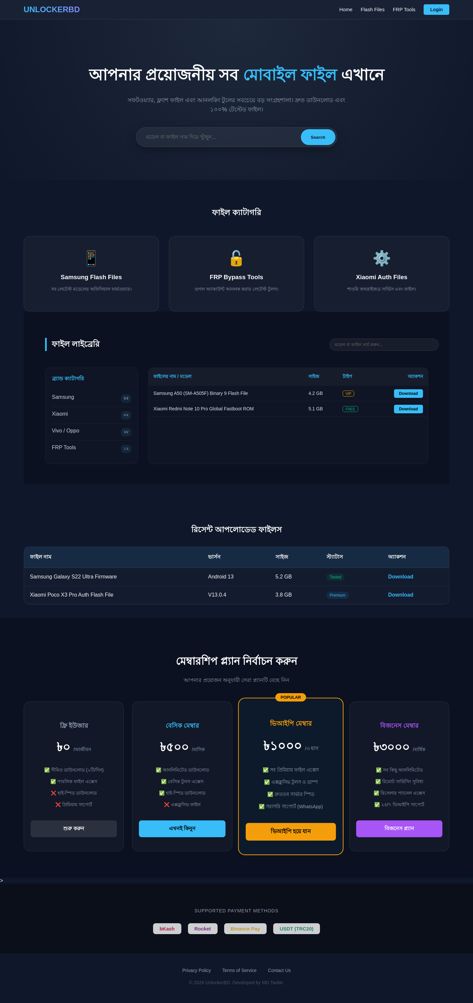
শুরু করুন (73, 828)
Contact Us (279, 970)
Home (346, 9)
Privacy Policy (196, 970)
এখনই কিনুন (182, 828)
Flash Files (373, 9)
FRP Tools (404, 9)
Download (408, 393)
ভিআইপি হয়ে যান (291, 831)
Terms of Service (239, 970)
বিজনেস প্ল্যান (399, 828)
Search (318, 137)
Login (436, 9)
